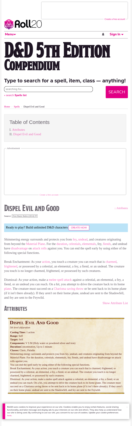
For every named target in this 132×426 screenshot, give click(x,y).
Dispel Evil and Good (27, 134)
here (9, 415)
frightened (10, 266)
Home (7, 106)
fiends (107, 244)
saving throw (75, 288)
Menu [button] (10, 34)
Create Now (79, 227)
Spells (17, 106)
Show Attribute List (115, 303)
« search (15, 95)
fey (75, 239)
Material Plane (35, 244)
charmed (111, 261)
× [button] (127, 407)
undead (82, 239)
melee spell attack (60, 279)
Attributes (18, 129)
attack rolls (39, 248)
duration (62, 244)
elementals (89, 244)
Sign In (117, 34)
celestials (74, 244)
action (46, 261)
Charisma (60, 288)
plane (7, 288)
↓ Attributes (121, 208)
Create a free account (114, 19)
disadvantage (19, 248)
